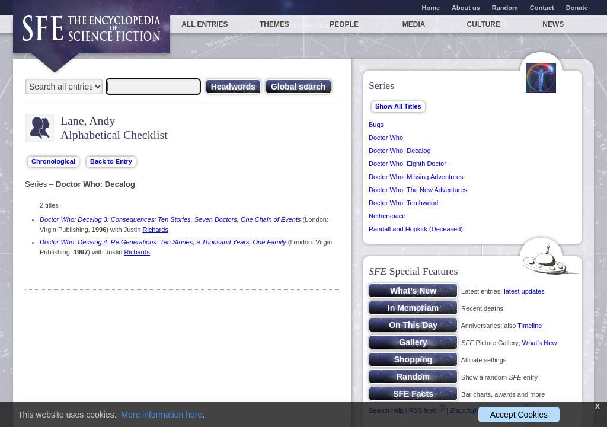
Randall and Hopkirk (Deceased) (416, 228)
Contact (542, 7)
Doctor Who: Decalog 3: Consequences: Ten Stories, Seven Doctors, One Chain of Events (170, 219)
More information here (161, 414)
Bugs (376, 124)
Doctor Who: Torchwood (403, 202)
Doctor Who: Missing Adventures (416, 176)
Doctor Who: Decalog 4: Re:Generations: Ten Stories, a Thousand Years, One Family (163, 242)
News (553, 24)
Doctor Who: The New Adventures (418, 189)
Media (414, 24)
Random (505, 7)
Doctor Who (386, 137)
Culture (483, 24)
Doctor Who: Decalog (400, 150)
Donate (577, 7)
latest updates (524, 291)
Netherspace (387, 215)
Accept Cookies (519, 414)
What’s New (539, 342)
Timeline (529, 325)
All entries (204, 24)
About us (466, 7)
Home (431, 7)
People (344, 24)
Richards (155, 229)
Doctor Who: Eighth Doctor (407, 163)
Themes (274, 24)
